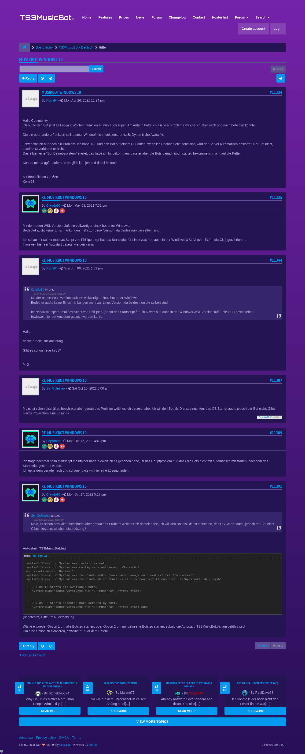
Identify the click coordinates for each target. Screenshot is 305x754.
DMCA (64, 737)
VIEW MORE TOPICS (152, 722)
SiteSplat (64, 744)
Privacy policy (46, 737)
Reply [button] (28, 78)
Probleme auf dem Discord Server (257, 683)
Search (262, 17)
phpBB (93, 744)
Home (87, 17)
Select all (41, 556)
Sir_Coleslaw (56, 388)
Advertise (26, 737)
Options (262, 645)
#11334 (276, 92)
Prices (124, 17)
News (140, 17)
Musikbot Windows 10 (41, 59)
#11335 (276, 197)
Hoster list (220, 17)
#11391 (276, 486)
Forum (156, 17)
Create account (253, 28)
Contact (199, 17)
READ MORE (49, 711)
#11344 (276, 260)
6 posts (278, 69)
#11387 (276, 380)
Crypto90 (53, 205)
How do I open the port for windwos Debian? (189, 685)
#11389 (276, 432)
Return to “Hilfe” (32, 655)
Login (277, 28)
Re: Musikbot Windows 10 (64, 197)
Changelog (177, 17)
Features (105, 17)
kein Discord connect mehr (120, 683)
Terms (76, 737)
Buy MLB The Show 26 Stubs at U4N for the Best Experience (52, 685)
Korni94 (52, 100)
